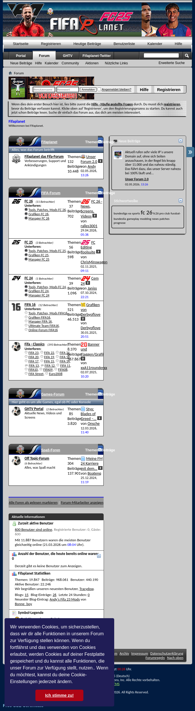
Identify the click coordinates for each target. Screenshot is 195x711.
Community (70, 63)
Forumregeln (155, 657)
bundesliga (120, 213)
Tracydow (86, 589)
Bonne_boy (23, 604)
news (155, 219)
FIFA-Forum (50, 193)
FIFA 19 (49, 357)
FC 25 (29, 242)
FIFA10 (33, 370)
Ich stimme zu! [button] (59, 695)
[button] (75, 682)
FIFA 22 (49, 353)
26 (55, 595)
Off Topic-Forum (37, 458)
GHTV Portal (34, 409)
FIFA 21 (65, 353)
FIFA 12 (50, 366)
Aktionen (91, 63)
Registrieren (168, 89)
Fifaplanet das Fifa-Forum (44, 156)
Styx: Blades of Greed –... (89, 414)
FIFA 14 (65, 361)
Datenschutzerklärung (167, 653)
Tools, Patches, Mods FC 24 (47, 287)
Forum (44, 56)
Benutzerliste (124, 44)
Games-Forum (52, 394)
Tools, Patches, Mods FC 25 (47, 251)
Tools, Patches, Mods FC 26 (47, 210)
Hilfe (144, 89)
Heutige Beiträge (87, 44)
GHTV (67, 56)
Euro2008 (56, 374)
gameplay (133, 219)
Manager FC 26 (39, 218)
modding (145, 219)
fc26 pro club (161, 213)
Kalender (154, 44)
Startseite (21, 44)
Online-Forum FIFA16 (43, 330)
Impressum (139, 653)
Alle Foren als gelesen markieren (33, 502)
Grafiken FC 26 (39, 214)
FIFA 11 (65, 366)
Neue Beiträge (21, 63)
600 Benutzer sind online (33, 529)
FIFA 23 (34, 353)
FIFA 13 (34, 366)
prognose (120, 223)
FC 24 (29, 278)
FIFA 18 (65, 357)
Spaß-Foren (50, 450)
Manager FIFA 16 (40, 321)
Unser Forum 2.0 (89, 159)
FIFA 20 (34, 357)
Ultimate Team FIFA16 (44, 326)
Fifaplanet (49, 142)
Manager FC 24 (39, 295)
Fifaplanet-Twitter (97, 56)
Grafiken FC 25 (39, 255)
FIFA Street (36, 374)
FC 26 (29, 201)
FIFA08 (62, 370)
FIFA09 (48, 370)
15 (27, 595)
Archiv (124, 653)
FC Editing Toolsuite (88, 247)
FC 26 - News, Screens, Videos (91, 209)
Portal (21, 56)
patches (165, 219)
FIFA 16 (30, 304)
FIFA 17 (34, 361)
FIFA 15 (49, 361)
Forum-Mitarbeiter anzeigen (82, 502)
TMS (116, 684)
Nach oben (175, 657)
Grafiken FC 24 (39, 291)
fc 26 (146, 212)
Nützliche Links (116, 63)
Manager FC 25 (39, 259)
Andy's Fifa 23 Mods (65, 599)
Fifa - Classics (35, 344)
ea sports (134, 213)
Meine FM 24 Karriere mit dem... (92, 463)
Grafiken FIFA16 (39, 317)
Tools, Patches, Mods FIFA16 (48, 313)
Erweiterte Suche (172, 63)
